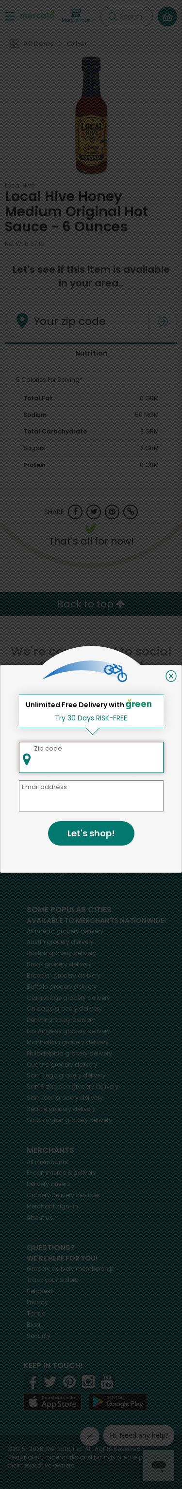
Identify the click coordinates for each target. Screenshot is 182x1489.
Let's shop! (91, 833)
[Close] (171, 676)
